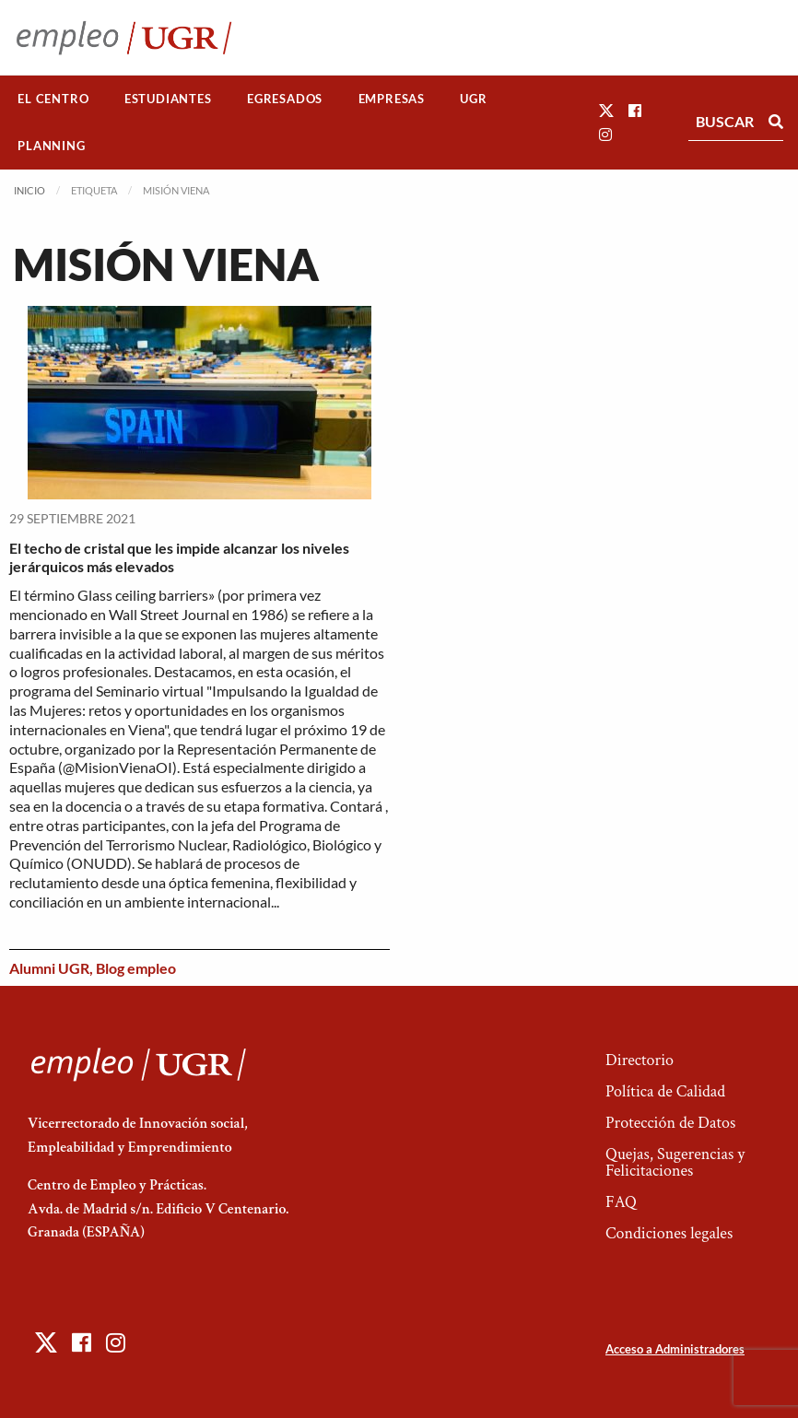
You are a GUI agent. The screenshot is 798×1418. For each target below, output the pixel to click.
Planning (51, 145)
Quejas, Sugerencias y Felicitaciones (675, 1162)
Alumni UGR (49, 968)
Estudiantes (168, 98)
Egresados (285, 98)
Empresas (391, 98)
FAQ (621, 1202)
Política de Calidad (665, 1091)
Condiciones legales (669, 1233)
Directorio (639, 1060)
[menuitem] (53, 99)
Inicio (29, 190)
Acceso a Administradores (675, 1349)
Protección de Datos (670, 1122)
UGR (473, 98)
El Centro (53, 98)
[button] (606, 110)
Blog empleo (136, 968)
